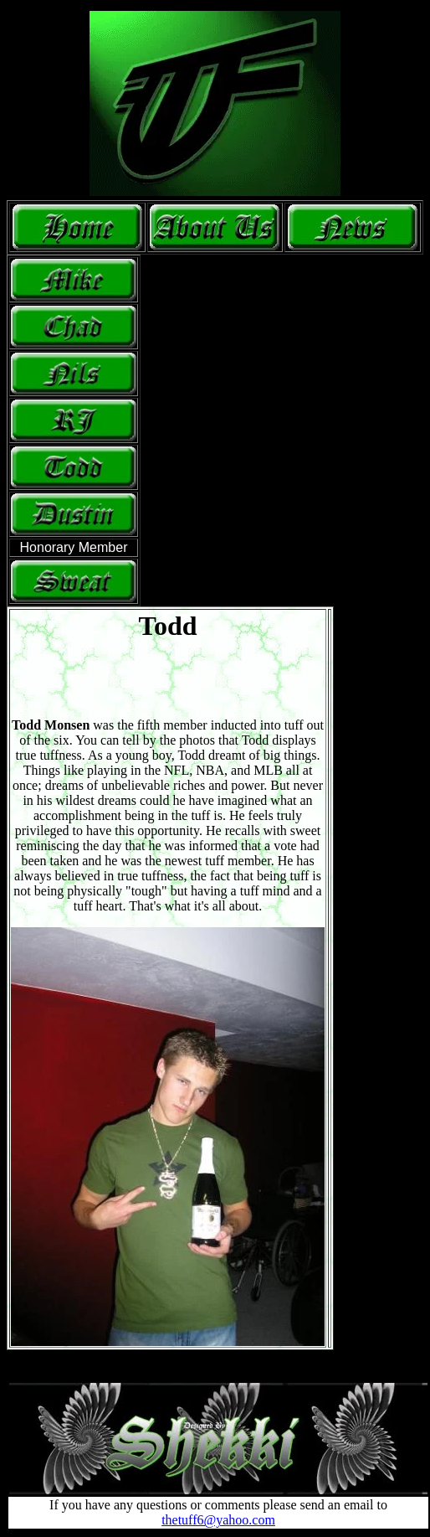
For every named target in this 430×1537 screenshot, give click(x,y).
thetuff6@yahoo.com (218, 1520)
